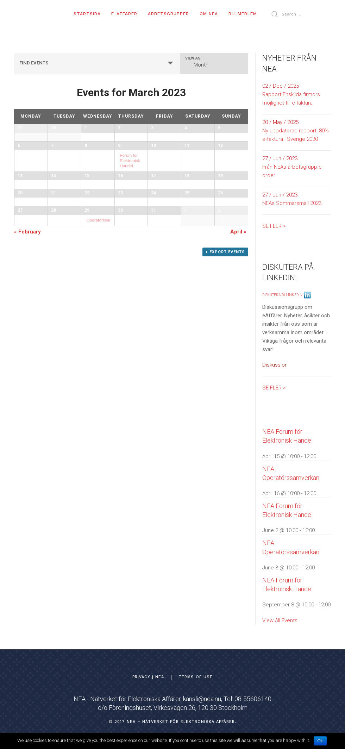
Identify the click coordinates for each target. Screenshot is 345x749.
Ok (320, 740)
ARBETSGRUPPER (168, 13)
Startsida (87, 13)
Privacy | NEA (148, 677)
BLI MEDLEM (242, 13)
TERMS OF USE (195, 677)
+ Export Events (225, 405)
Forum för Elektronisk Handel (130, 194)
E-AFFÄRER (124, 13)
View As (193, 58)
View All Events (279, 620)
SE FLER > (274, 226)
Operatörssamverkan (105, 342)
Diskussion (275, 365)
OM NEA (209, 13)
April (238, 385)
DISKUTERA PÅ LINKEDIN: (286, 295)
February (27, 385)
